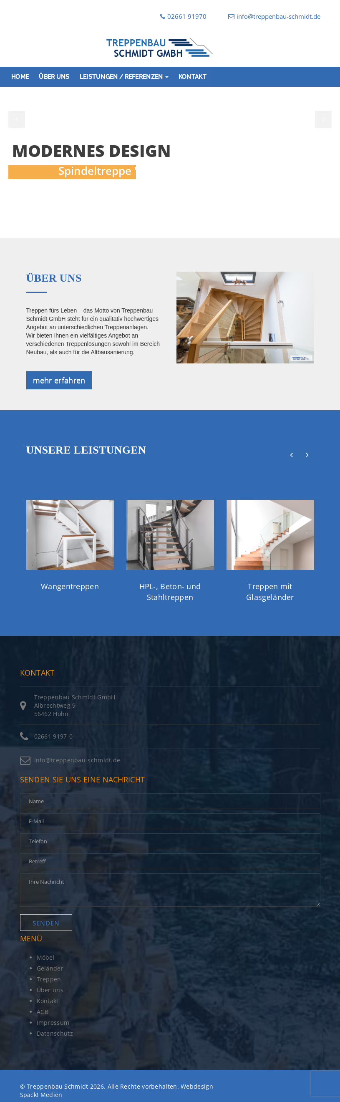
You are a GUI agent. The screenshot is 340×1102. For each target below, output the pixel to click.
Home (20, 76)
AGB (43, 1012)
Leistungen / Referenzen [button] (124, 76)
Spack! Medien (41, 1095)
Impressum (53, 1022)
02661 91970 (183, 16)
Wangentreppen (70, 586)
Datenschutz (55, 1033)
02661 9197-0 (53, 736)
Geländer (50, 968)
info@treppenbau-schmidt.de (274, 16)
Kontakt (193, 76)
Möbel (46, 957)
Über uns (54, 76)
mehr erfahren (59, 380)
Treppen (49, 979)
